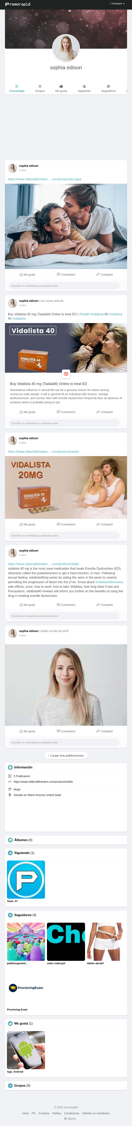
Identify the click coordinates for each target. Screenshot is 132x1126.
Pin (34, 1113)
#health (84, 314)
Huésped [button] (117, 3)
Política (56, 1113)
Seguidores (23, 915)
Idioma (70, 1118)
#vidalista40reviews (109, 582)
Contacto (44, 1113)
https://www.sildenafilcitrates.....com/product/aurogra (44, 179)
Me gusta (21, 1023)
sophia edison (66, 67)
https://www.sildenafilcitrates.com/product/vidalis (43, 781)
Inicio (25, 1113)
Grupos (20, 1085)
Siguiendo (22, 853)
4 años (22, 170)
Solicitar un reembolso (96, 1113)
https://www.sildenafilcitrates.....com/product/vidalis (43, 451)
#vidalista (97, 314)
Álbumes (21, 840)
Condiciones (71, 1113)
